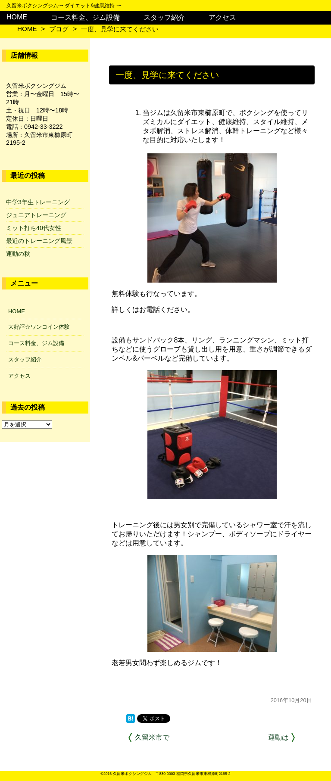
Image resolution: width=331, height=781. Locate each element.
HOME (16, 17)
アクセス (222, 17)
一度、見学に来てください (120, 29)
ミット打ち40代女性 (33, 227)
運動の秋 (18, 253)
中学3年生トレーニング (38, 202)
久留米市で (152, 737)
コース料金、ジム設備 (85, 17)
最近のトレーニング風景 (39, 240)
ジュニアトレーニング (36, 215)
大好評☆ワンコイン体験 (39, 327)
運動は (278, 737)
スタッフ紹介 (164, 17)
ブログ (59, 29)
